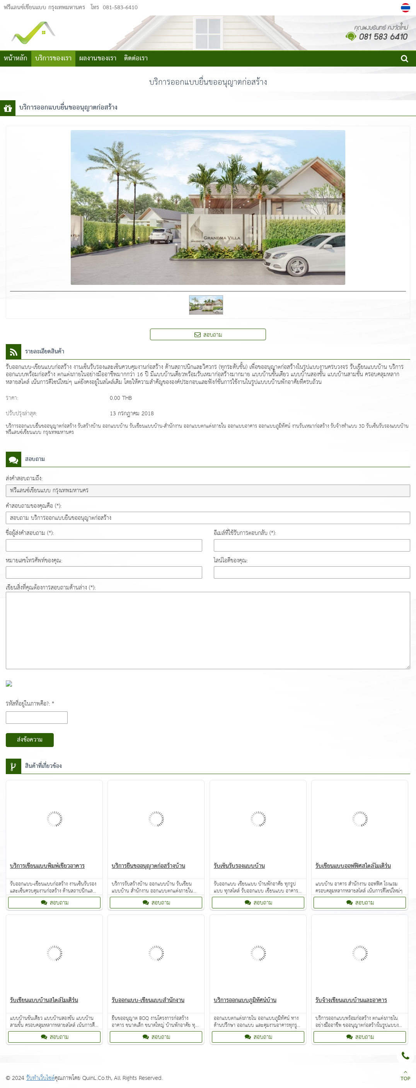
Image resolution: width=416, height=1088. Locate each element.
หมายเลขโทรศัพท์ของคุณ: (34, 560)
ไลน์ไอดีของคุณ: (231, 560)
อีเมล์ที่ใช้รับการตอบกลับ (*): (245, 533)
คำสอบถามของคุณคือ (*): (33, 506)
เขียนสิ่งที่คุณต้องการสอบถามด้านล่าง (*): (50, 588)
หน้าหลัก (15, 58)
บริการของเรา (53, 58)
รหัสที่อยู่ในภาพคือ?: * (30, 704)
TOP (405, 1076)
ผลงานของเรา (97, 58)
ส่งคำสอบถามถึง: (24, 478)
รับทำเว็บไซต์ (40, 1078)
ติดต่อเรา (136, 58)
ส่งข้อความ (30, 740)
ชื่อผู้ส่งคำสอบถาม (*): (30, 533)
